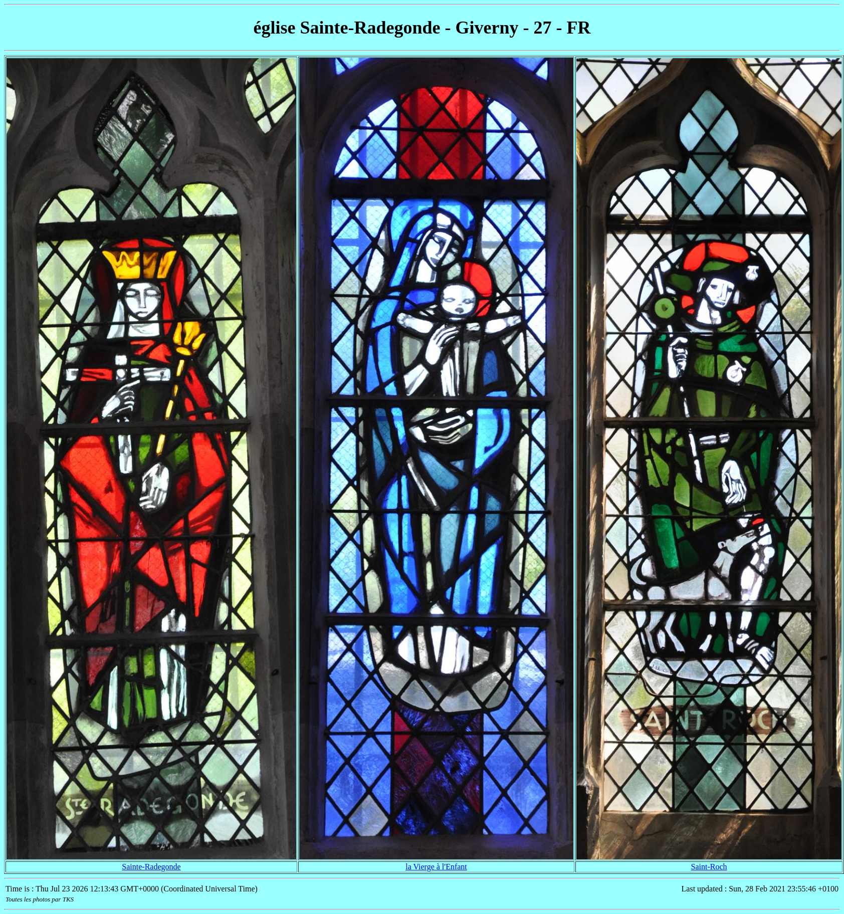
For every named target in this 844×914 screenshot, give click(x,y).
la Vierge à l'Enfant (436, 866)
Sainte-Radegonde (151, 866)
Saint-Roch (709, 866)
